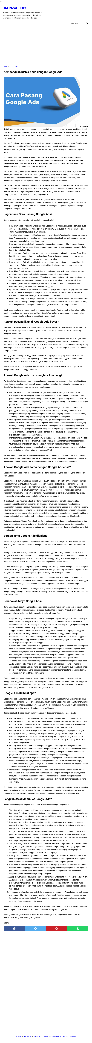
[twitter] (74, 10)
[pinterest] (56, 926)
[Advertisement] (46, 43)
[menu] (5, 20)
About (65, 1037)
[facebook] (69, 10)
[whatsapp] (77, 926)
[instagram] (85, 10)
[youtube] (80, 10)
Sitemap (73, 1037)
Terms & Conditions (41, 1037)
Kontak (18, 1037)
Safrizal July (15, 6)
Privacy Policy (55, 1037)
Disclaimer (27, 1037)
